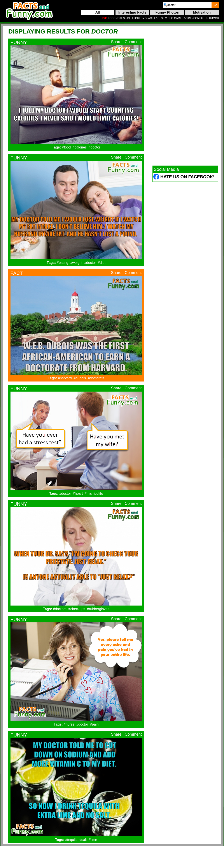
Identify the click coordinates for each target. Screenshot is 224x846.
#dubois (80, 378)
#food (66, 147)
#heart (78, 493)
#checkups (76, 609)
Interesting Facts (132, 12)
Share (116, 42)
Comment (133, 42)
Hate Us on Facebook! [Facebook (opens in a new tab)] (187, 176)
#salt (83, 840)
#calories (80, 147)
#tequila (71, 840)
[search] (187, 5)
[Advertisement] (185, 95)
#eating (62, 263)
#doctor (94, 147)
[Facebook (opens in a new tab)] (156, 177)
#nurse (69, 724)
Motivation (202, 12)
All (97, 12)
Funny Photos (167, 12)
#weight (76, 263)
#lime (93, 840)
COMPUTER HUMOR (206, 18)
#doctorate (96, 378)
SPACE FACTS (154, 18)
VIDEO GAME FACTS (178, 18)
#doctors (59, 609)
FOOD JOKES (116, 18)
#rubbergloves (98, 609)
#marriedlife (94, 493)
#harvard (65, 378)
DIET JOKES (134, 18)
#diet (101, 263)
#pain (94, 724)
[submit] (215, 5)
